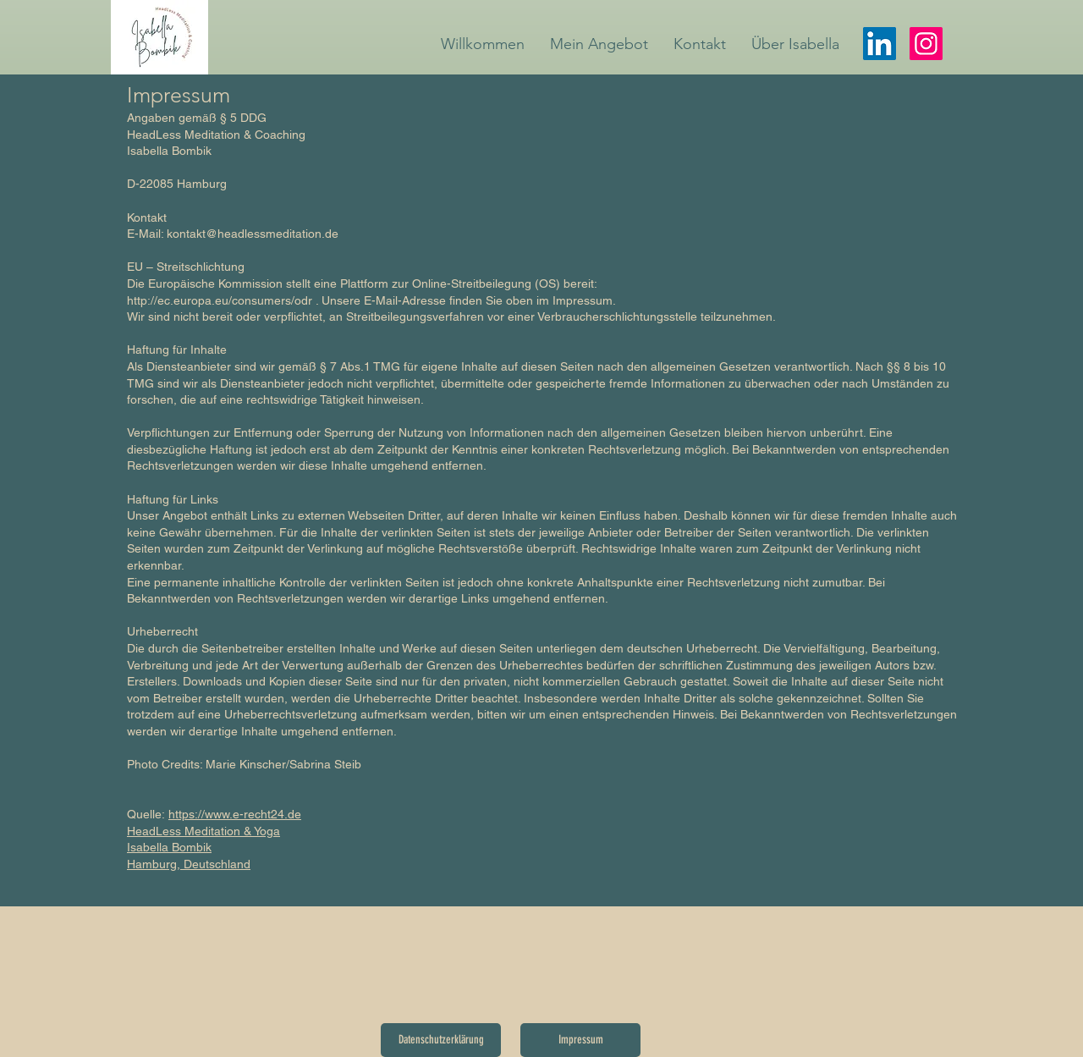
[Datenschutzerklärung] (441, 1040)
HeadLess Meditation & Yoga (203, 831)
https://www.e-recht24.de (234, 814)
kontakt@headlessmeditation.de (252, 233)
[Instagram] (926, 43)
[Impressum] (580, 1040)
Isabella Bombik (169, 847)
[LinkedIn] (879, 43)
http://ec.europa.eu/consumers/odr (219, 300)
